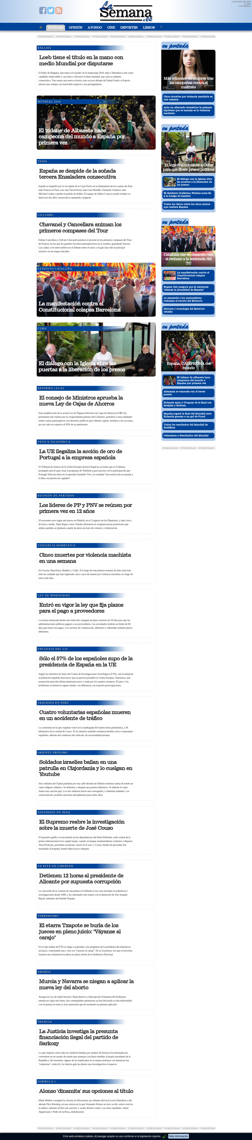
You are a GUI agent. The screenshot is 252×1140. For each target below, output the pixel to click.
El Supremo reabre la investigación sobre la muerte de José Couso (81, 825)
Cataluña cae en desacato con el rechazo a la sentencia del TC (188, 258)
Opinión (75, 27)
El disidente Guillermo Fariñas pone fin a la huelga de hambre (187, 194)
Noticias (55, 27)
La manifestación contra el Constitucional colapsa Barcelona (79, 307)
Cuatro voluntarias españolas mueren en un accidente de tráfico (85, 715)
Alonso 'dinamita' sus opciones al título (86, 1091)
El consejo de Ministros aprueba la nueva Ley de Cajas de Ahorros (81, 401)
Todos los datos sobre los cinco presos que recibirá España (187, 205)
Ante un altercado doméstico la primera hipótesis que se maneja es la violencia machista (188, 110)
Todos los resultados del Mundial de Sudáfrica (186, 426)
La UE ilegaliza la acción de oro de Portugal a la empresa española (80, 454)
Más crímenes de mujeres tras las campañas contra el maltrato (188, 82)
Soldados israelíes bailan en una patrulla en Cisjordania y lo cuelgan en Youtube (85, 768)
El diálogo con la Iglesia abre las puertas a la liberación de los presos (82, 366)
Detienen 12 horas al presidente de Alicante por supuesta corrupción (81, 879)
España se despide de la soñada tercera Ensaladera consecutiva (77, 174)
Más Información (178, 1136)
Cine (111, 27)
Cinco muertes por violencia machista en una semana (85, 558)
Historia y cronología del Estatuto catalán (184, 310)
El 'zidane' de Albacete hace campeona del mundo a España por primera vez (82, 136)
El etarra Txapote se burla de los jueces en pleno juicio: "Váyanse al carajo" (80, 931)
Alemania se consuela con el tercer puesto (184, 393)
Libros (149, 27)
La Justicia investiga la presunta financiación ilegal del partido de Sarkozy (78, 1037)
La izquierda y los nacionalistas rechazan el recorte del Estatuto (183, 299)
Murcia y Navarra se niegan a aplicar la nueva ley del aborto (86, 984)
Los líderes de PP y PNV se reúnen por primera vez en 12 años (85, 508)
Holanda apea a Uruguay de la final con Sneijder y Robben (188, 404)
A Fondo (95, 27)
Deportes (128, 27)
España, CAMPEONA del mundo (188, 365)
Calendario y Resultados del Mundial (186, 435)
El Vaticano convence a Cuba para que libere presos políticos (188, 167)
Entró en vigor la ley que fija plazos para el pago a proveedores (81, 608)
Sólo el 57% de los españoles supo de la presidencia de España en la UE (86, 661)
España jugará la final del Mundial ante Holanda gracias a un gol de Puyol (188, 415)
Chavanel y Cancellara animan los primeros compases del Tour (80, 227)
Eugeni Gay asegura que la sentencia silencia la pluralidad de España (186, 288)
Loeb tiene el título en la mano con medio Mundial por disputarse (81, 60)
